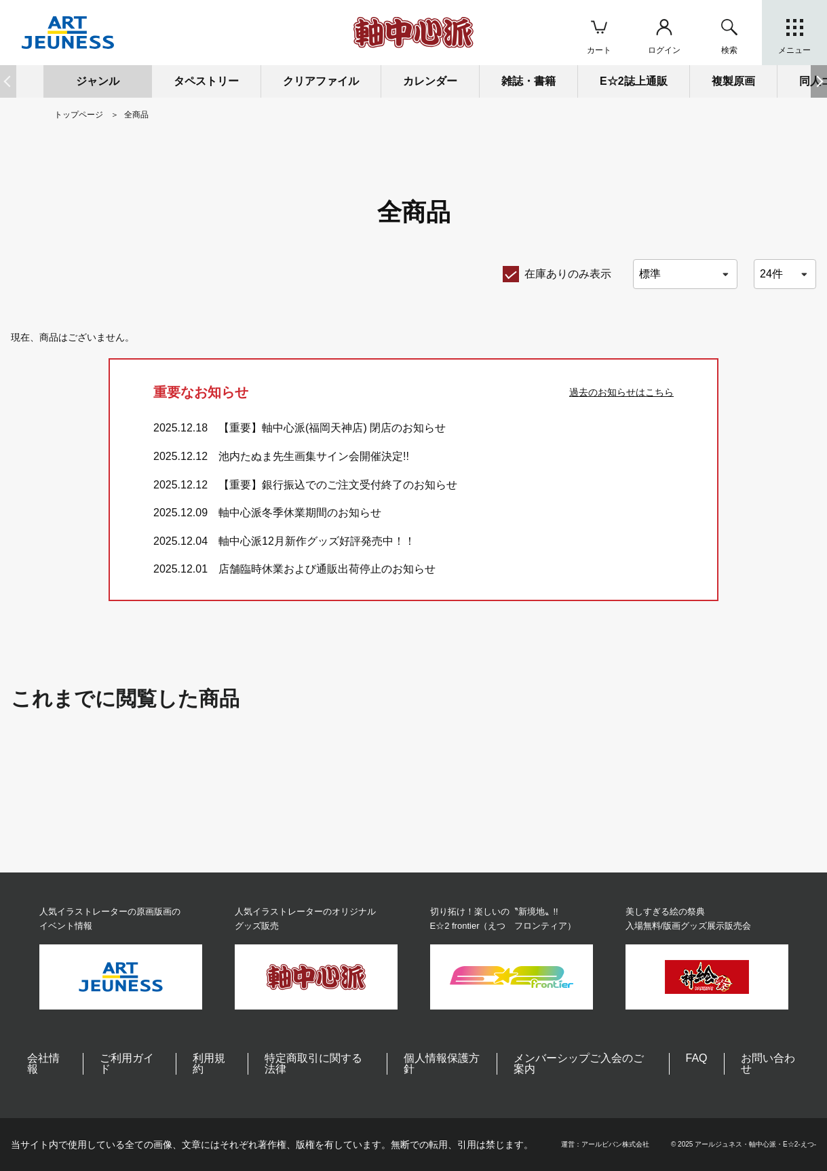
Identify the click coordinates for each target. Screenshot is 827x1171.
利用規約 (209, 1063)
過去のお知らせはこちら (621, 392)
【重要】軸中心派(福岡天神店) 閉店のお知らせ (332, 428)
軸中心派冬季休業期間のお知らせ (299, 512)
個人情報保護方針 (442, 1063)
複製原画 (733, 81)
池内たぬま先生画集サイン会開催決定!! (313, 456)
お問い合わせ (768, 1063)
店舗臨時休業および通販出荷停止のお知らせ (327, 569)
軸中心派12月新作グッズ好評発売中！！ (316, 541)
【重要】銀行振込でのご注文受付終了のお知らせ (337, 485)
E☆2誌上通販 (634, 81)
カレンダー (430, 81)
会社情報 (43, 1063)
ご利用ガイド (127, 1063)
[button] (819, 81)
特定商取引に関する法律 (313, 1063)
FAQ (697, 1058)
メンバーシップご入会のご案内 (579, 1063)
